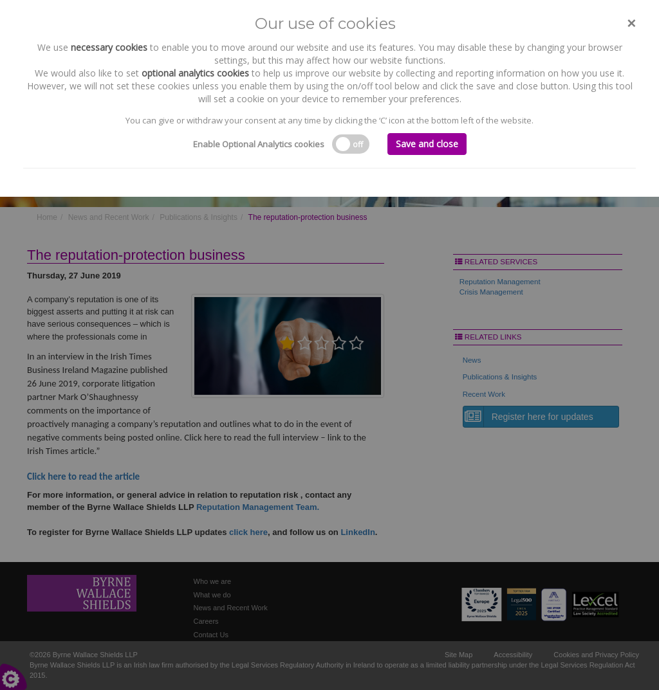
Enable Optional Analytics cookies (258, 144)
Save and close (427, 144)
